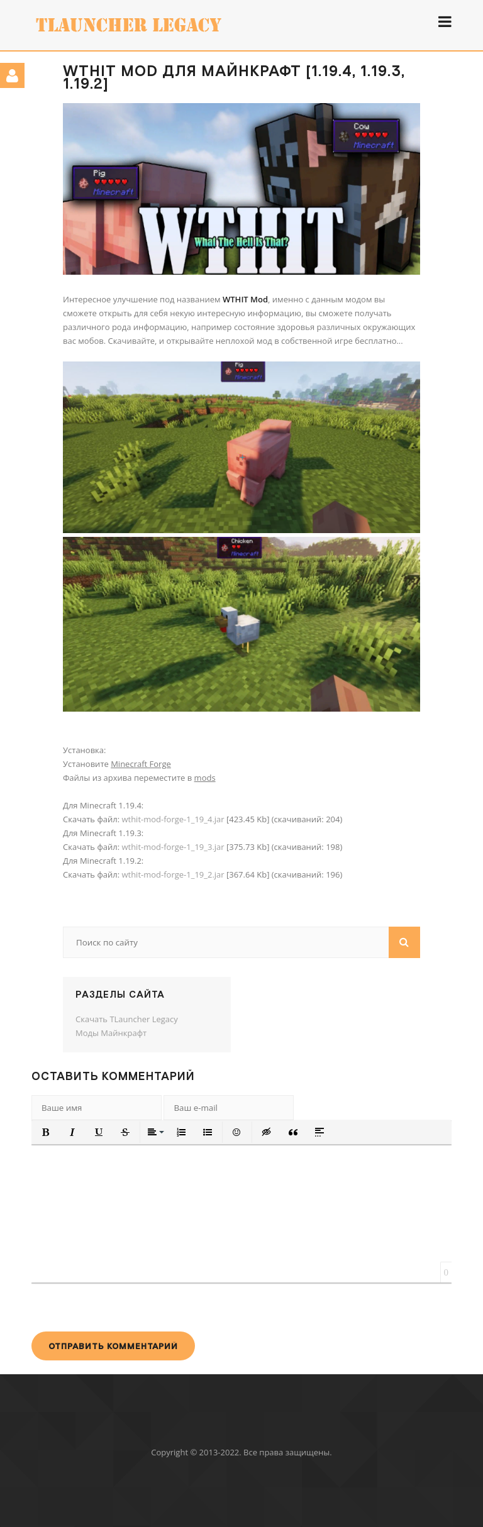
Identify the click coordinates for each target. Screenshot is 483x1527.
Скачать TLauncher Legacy (126, 1019)
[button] (46, 1132)
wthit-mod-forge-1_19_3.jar (172, 846)
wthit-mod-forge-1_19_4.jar (172, 819)
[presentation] (127, 1306)
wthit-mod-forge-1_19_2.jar (172, 874)
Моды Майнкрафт (111, 1033)
